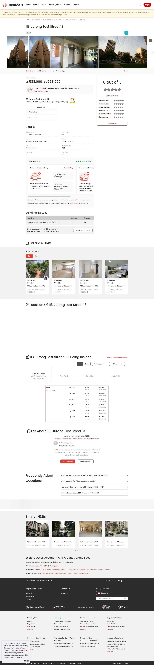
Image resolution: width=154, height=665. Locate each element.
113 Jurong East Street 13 (36, 286)
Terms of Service (49, 660)
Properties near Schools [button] (88, 645)
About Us (29, 593)
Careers (28, 599)
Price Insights (61, 71)
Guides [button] (67, 5)
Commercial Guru (35, 607)
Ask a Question (68, 461)
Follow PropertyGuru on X (125, 581)
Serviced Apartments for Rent (116, 626)
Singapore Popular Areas (116, 636)
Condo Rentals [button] (112, 624)
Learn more (85, 200)
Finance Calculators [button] (61, 627)
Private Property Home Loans (62, 621)
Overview (29, 71)
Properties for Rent (114, 618)
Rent (86, 364)
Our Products (30, 596)
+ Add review (112, 123)
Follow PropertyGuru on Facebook (112, 581)
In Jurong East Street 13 (38, 566)
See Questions (85, 461)
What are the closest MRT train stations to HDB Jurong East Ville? (77, 438)
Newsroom (64, 593)
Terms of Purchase (75, 660)
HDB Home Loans (59, 624)
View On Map (68, 168)
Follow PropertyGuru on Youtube (119, 581)
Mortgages (58, 618)
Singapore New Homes (36, 636)
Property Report (106, 607)
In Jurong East (53, 566)
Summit (86, 607)
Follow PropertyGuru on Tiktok (127, 581)
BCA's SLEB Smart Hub (76, 203)
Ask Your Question (83, 230)
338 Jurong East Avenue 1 (115, 542)
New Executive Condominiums (36, 642)
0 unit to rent (41, 117)
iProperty (123, 607)
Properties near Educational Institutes (88, 637)
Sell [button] (44, 4)
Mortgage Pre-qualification (62, 629)
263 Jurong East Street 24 (36, 542)
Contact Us (65, 589)
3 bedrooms (99, 364)
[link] (59, 89)
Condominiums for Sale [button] (88, 624)
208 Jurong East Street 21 (89, 542)
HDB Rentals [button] (111, 621)
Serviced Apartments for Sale (89, 626)
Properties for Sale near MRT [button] (63, 642)
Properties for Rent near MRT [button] (63, 645)
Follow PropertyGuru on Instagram (115, 581)
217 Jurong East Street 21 (62, 542)
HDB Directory (31, 626)
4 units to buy (41, 112)
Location (51, 71)
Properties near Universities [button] (89, 642)
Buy (29, 256)
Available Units (40, 71)
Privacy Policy (23, 650)
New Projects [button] (55, 4)
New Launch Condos (33, 639)
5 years (115, 364)
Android (43, 580)
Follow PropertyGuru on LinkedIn (122, 581)
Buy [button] (28, 4)
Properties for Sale (87, 618)
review (115, 96)
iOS (50, 580)
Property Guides (32, 624)
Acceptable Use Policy (33, 660)
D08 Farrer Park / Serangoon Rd (116, 647)
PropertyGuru (32, 618)
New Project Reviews (33, 645)
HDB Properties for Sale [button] (88, 621)
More (76, 4)
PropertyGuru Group (34, 589)
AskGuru (29, 621)
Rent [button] (36, 4)
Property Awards (60, 607)
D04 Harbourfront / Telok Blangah (116, 639)
